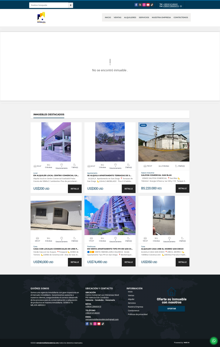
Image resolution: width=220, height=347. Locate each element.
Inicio (108, 17)
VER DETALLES (56, 142)
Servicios (144, 17)
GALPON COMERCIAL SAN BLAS (156, 175)
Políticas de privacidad (137, 314)
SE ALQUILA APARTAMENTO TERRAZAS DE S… (109, 175)
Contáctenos (181, 17)
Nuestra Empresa (161, 17)
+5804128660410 (171, 6)
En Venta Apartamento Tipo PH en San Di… (110, 249)
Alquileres (130, 17)
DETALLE (75, 189)
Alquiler (131, 299)
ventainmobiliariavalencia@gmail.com (102, 319)
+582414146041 (170, 4)
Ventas (117, 17)
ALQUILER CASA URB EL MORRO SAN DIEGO (162, 249)
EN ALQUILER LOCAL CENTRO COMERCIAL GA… (56, 175)
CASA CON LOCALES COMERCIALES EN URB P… (55, 249)
